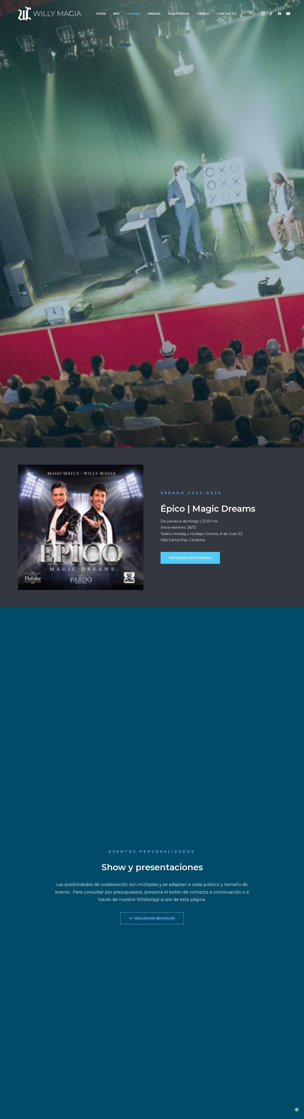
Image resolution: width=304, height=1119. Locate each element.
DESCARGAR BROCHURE (152, 918)
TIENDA (203, 13)
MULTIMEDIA (178, 13)
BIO (116, 13)
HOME (101, 13)
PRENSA (154, 13)
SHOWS (133, 13)
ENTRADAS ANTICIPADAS (190, 558)
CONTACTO (226, 13)
